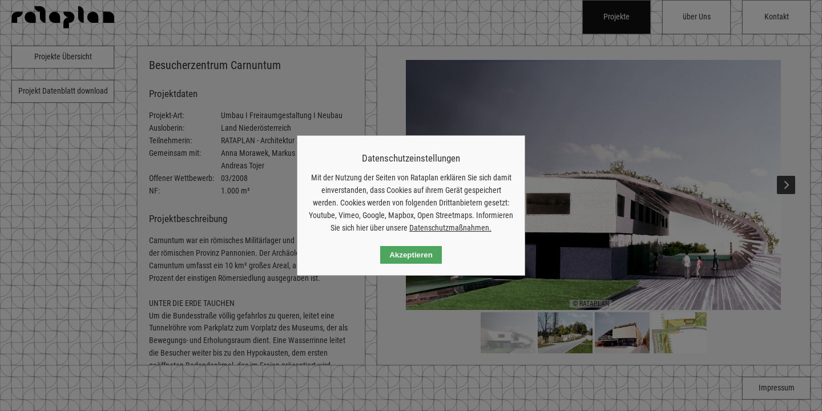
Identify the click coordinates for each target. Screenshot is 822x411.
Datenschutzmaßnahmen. (450, 227)
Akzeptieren (411, 255)
